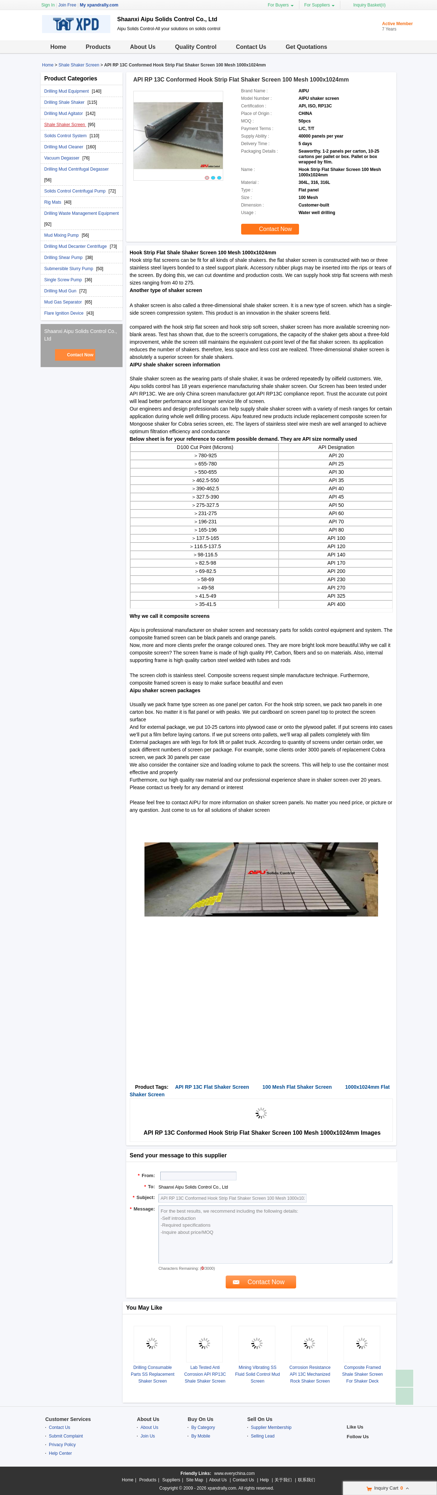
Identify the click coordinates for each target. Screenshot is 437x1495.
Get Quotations (306, 47)
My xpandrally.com (99, 5)
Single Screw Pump (63, 279)
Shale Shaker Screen (79, 65)
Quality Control (196, 47)
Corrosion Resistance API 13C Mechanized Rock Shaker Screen (310, 1374)
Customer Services (68, 1419)
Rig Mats (53, 202)
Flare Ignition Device (64, 313)
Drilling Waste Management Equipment (81, 213)
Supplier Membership (271, 1427)
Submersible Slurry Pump (69, 268)
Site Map (194, 1479)
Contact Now (80, 354)
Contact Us (251, 47)
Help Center (60, 1453)
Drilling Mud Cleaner (64, 146)
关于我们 (283, 1479)
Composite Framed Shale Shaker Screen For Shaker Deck (362, 1374)
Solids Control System (66, 135)
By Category (203, 1427)
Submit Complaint (66, 1436)
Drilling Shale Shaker (65, 102)
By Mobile (200, 1436)
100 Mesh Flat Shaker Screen (297, 1087)
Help (264, 1479)
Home (58, 47)
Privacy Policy (62, 1444)
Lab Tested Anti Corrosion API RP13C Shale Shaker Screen (205, 1374)
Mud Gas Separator (63, 302)
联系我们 (306, 1479)
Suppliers (171, 1479)
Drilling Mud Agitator (64, 113)
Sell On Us (259, 1419)
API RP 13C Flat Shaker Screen (212, 1087)
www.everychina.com (234, 1473)
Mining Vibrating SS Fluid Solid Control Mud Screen (257, 1374)
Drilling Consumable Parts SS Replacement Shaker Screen (152, 1374)
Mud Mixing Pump (62, 235)
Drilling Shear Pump (64, 257)
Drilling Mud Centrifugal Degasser (76, 169)
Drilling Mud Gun (61, 290)
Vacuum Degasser (62, 158)
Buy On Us (200, 1419)
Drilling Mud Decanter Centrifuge (76, 246)
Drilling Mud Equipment (67, 91)
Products (98, 47)
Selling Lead (263, 1436)
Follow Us (358, 1436)
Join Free (67, 5)
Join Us (148, 1436)
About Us (143, 47)
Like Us (355, 1427)
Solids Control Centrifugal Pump (75, 191)
